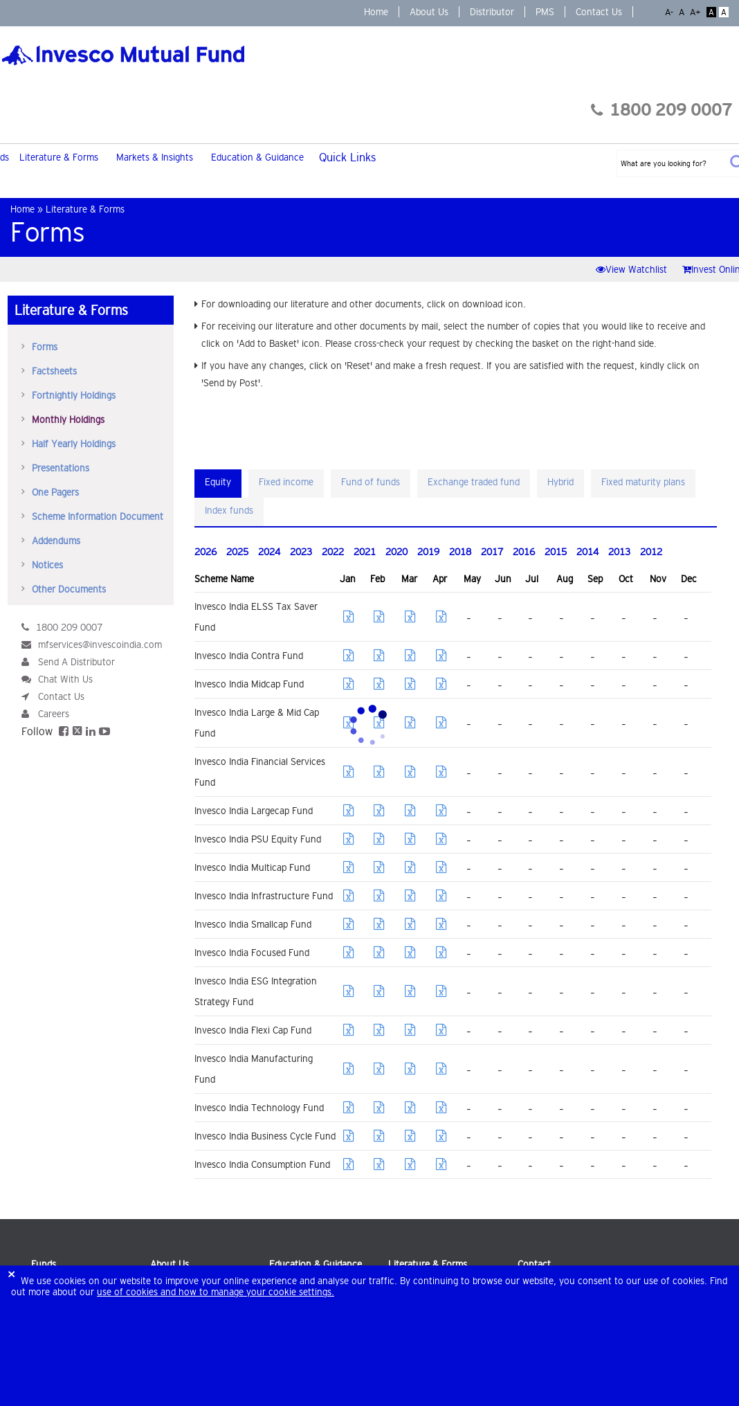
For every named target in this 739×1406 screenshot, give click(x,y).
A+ (697, 12)
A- (670, 12)
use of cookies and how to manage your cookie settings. (215, 1291)
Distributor (492, 11)
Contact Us (599, 11)
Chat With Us (65, 679)
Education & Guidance (257, 157)
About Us (429, 11)
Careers (53, 713)
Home (376, 11)
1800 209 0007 (661, 109)
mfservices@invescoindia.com (100, 644)
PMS (545, 11)
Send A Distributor (76, 661)
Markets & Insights (154, 157)
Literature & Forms (58, 157)
